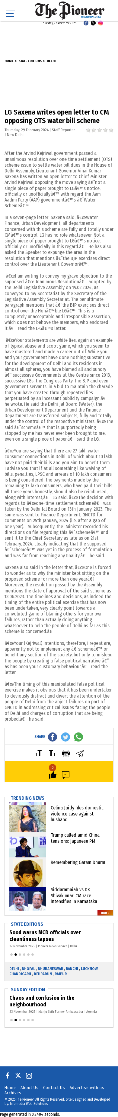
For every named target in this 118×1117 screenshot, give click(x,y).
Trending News (27, 798)
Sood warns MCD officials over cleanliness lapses (45, 935)
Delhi (51, 61)
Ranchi (72, 968)
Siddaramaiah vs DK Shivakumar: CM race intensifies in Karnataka (74, 895)
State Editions (30, 61)
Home (9, 61)
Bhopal (28, 968)
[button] (11, 954)
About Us (30, 1087)
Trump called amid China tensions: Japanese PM (75, 838)
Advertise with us (87, 1087)
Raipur (61, 974)
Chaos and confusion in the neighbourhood (42, 1001)
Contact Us (54, 1087)
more (105, 913)
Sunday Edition (28, 989)
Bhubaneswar (50, 968)
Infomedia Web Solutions (29, 1104)
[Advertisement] (59, 36)
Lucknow (89, 968)
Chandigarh (20, 974)
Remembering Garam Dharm (78, 862)
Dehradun (43, 974)
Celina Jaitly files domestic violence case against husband (77, 813)
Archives (13, 1092)
